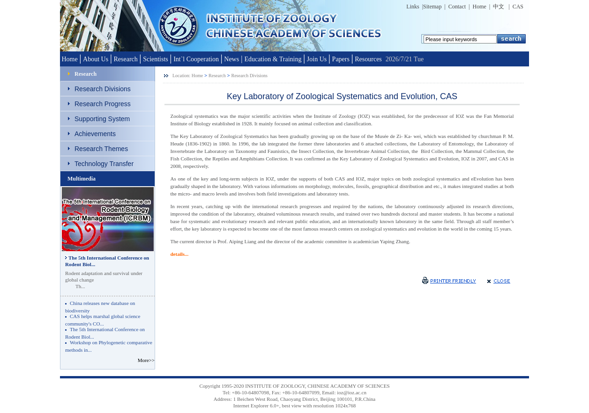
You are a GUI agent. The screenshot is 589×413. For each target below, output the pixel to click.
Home (479, 6)
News (231, 59)
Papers (341, 59)
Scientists (155, 59)
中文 (499, 6)
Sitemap (432, 6)
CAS (516, 6)
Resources (368, 59)
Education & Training (272, 59)
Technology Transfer (104, 163)
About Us (95, 59)
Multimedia (81, 178)
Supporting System (102, 119)
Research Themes (101, 148)
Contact (457, 6)
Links (412, 6)
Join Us (317, 59)
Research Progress (103, 104)
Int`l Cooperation (196, 59)
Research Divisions (103, 89)
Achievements (95, 134)
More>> (145, 360)
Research (125, 59)
